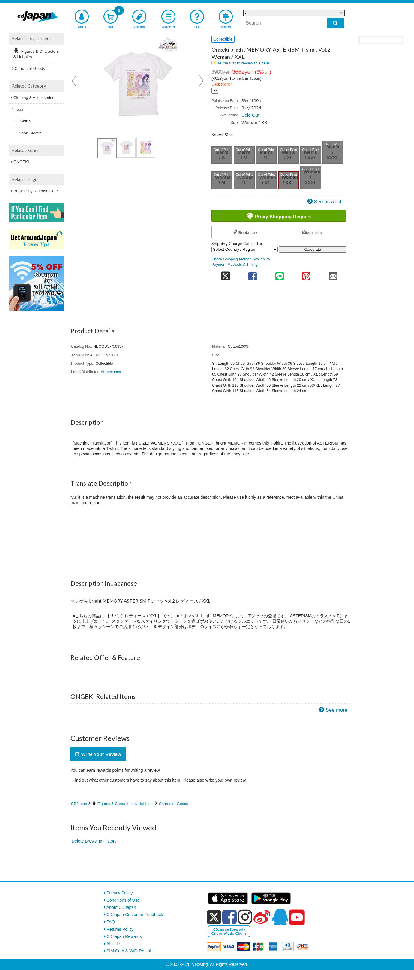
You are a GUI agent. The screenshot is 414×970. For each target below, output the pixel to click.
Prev (75, 80)
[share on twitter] (225, 274)
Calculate (312, 249)
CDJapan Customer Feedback (134, 914)
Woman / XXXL (312, 177)
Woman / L (245, 180)
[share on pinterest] (306, 274)
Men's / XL (288, 155)
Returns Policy (120, 929)
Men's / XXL (310, 155)
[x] (214, 917)
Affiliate (113, 943)
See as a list (327, 202)
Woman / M (223, 180)
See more (336, 710)
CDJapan (79, 803)
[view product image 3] (145, 148)
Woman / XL (268, 180)
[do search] (335, 23)
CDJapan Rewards (124, 936)
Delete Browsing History (94, 841)
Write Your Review (98, 754)
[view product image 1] (107, 148)
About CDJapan (121, 907)
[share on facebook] (252, 274)
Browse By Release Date (36, 191)
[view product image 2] (126, 148)
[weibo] (262, 917)
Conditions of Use (123, 900)
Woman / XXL (290, 180)
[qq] (280, 917)
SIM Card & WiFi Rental (128, 950)
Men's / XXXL (332, 152)
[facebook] (229, 917)
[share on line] (279, 274)
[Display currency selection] (215, 91)
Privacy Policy (119, 893)
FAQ (110, 921)
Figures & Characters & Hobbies (125, 803)
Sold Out (251, 115)
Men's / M (244, 155)
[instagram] (245, 917)
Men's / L (266, 155)
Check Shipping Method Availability (241, 259)
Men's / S (221, 155)
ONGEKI (21, 162)
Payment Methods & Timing (235, 264)
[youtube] (297, 917)
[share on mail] (333, 274)
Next (201, 80)
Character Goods (173, 803)
